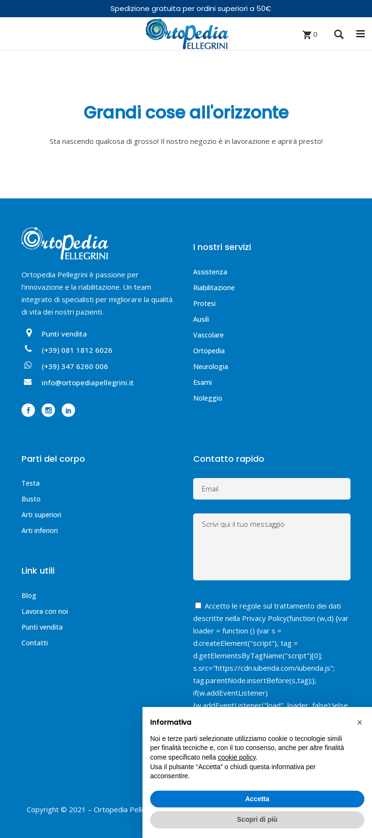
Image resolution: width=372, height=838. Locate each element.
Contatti (35, 642)
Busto (31, 498)
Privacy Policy (264, 618)
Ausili (201, 319)
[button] (359, 722)
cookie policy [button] (237, 757)
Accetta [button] (257, 799)
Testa (31, 483)
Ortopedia (209, 350)
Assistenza (210, 271)
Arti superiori (41, 514)
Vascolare (208, 334)
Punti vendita (42, 626)
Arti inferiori (40, 530)
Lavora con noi (45, 611)
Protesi (204, 303)
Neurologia (210, 366)
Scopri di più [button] (257, 819)
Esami (202, 382)
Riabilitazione (214, 287)
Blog (29, 595)
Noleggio (207, 398)
